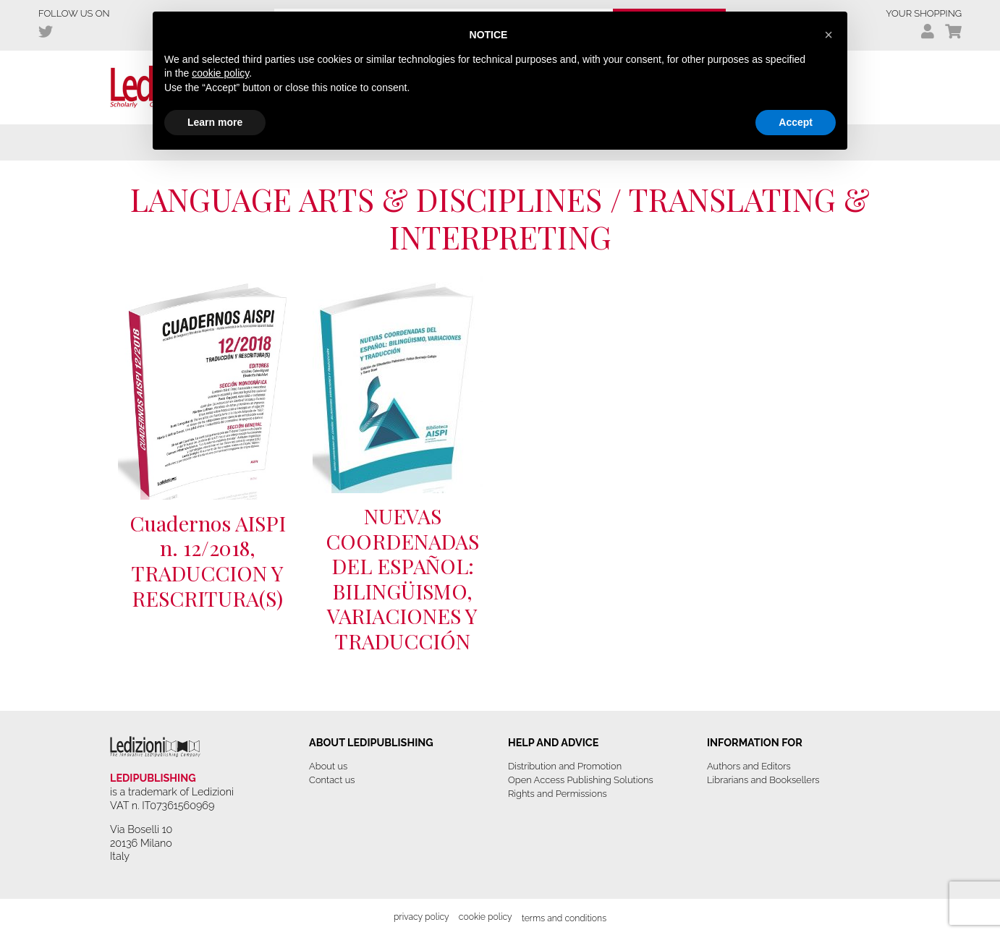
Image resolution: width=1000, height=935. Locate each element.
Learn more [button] (214, 122)
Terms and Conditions (564, 918)
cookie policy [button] (220, 73)
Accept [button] (796, 122)
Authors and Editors (749, 766)
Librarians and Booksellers (763, 779)
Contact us (332, 779)
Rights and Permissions (557, 793)
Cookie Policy (485, 916)
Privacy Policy (421, 916)
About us (328, 766)
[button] (828, 34)
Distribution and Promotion (565, 766)
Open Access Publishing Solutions (580, 779)
